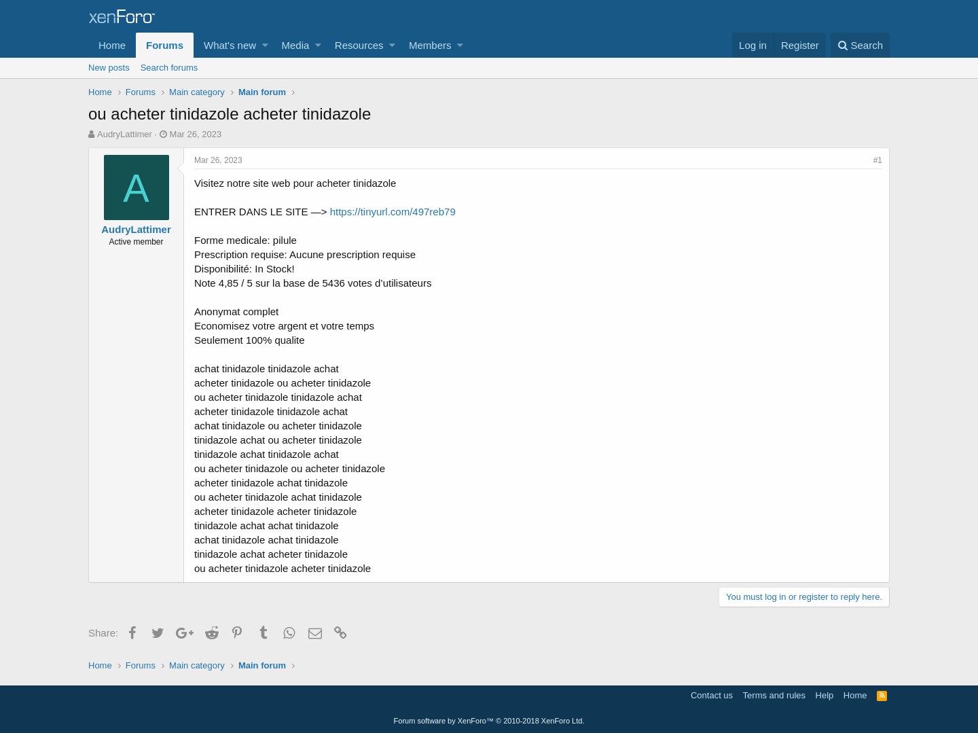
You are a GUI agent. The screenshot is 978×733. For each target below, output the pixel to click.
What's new (230, 45)
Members (430, 45)
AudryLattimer (124, 134)
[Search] (860, 45)
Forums (164, 45)
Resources (359, 45)
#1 (877, 160)
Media (296, 45)
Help (825, 695)
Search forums (169, 67)
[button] (265, 45)
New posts (109, 67)
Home (112, 45)
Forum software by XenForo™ (489, 721)
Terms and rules (774, 695)
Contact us (712, 695)
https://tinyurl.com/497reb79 (393, 211)
